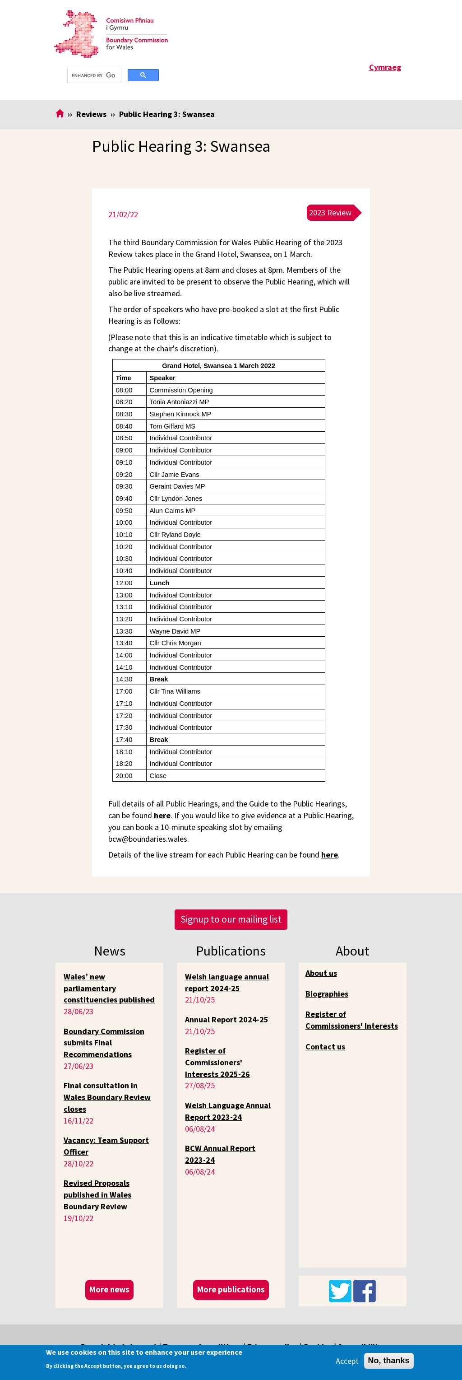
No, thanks (389, 1360)
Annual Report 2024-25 (226, 1019)
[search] (93, 75)
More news (109, 1289)
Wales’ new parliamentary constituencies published (109, 988)
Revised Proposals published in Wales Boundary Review (97, 1194)
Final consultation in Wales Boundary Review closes (107, 1097)
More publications (231, 1289)
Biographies (326, 993)
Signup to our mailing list (231, 919)
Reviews (91, 114)
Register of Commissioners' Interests (351, 1020)
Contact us (325, 1046)
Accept (347, 1361)
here (162, 815)
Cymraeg (385, 67)
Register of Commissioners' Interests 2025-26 (217, 1062)
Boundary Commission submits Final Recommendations (104, 1042)
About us (321, 973)
